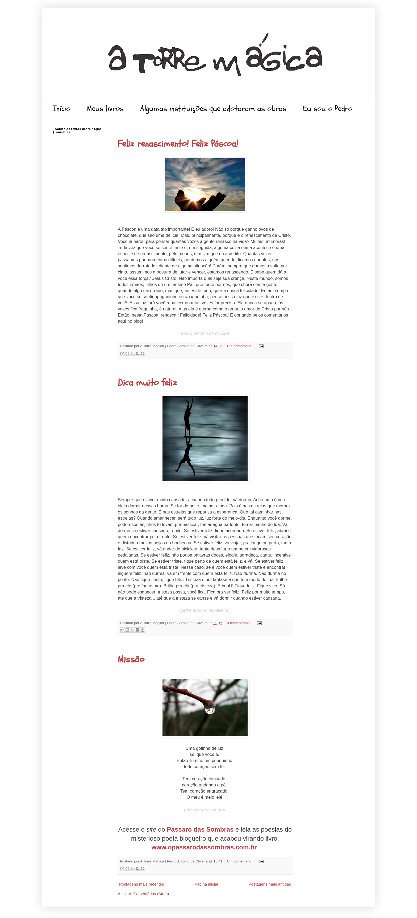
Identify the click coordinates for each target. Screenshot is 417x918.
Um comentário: (240, 346)
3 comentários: (239, 623)
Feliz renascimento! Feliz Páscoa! (178, 143)
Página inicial (206, 884)
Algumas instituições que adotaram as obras (213, 108)
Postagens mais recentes (141, 884)
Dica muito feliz (147, 382)
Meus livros (105, 108)
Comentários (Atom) (151, 893)
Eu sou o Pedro (327, 108)
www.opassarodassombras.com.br (204, 847)
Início (61, 108)
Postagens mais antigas (270, 884)
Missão (131, 659)
